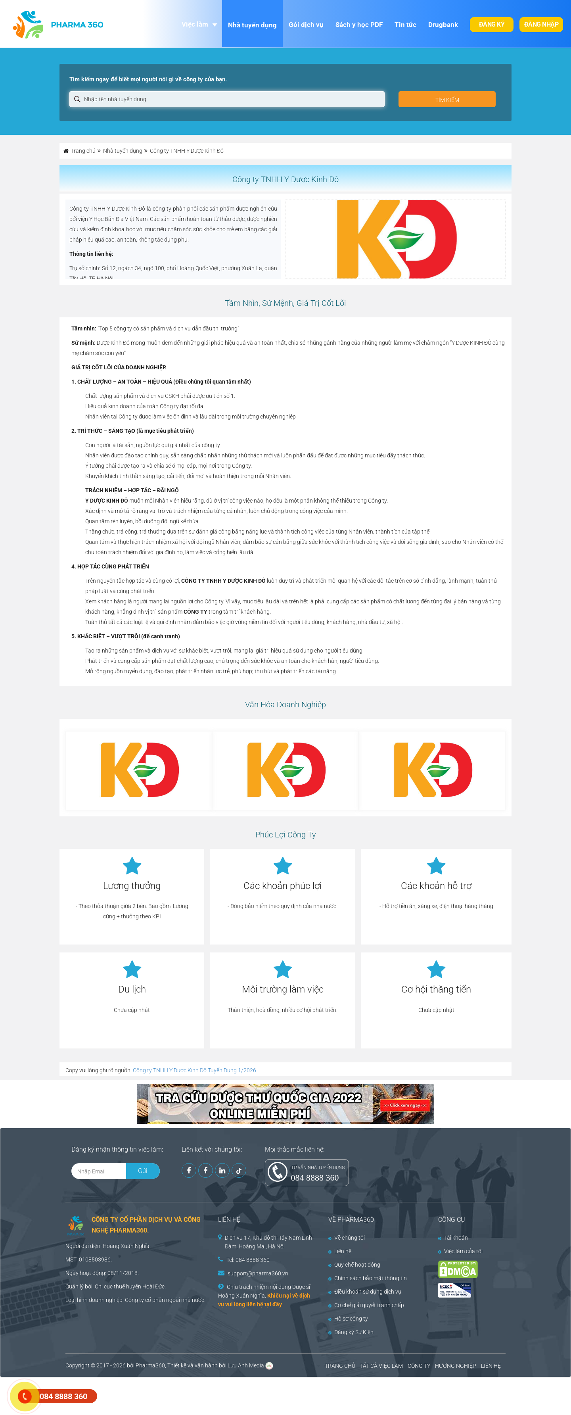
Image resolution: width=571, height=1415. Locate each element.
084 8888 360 (315, 1178)
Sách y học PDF (359, 25)
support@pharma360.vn (258, 1273)
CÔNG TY (419, 1366)
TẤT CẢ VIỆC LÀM (381, 1366)
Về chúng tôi (346, 1238)
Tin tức (405, 25)
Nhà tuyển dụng (252, 25)
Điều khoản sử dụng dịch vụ (364, 1291)
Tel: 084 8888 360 (248, 1260)
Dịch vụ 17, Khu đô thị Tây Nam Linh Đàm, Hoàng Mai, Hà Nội (268, 1242)
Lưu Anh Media (246, 1365)
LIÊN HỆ (491, 1366)
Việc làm (195, 24)
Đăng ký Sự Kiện (351, 1332)
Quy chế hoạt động (354, 1264)
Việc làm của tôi (460, 1251)
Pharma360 (150, 1365)
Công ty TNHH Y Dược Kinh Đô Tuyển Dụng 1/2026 (194, 1070)
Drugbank (443, 25)
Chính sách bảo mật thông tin (367, 1278)
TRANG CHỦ (340, 1366)
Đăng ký (492, 24)
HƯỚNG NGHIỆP (455, 1366)
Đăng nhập (541, 24)
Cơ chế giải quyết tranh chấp (366, 1305)
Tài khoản (453, 1238)
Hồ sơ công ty (348, 1318)
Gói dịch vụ (306, 25)
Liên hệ (339, 1251)
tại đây (273, 1304)
